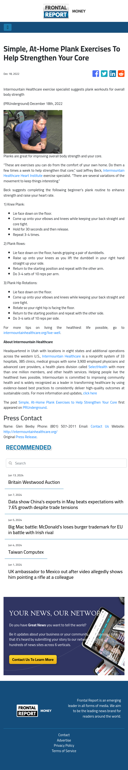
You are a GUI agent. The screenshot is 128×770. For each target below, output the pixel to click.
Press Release (26, 436)
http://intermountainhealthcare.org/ (30, 431)
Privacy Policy (64, 745)
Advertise (64, 740)
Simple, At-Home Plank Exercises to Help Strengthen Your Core (68, 402)
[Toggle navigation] (8, 27)
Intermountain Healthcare (61, 356)
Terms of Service (64, 750)
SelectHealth (98, 366)
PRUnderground (35, 407)
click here (90, 393)
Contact (64, 734)
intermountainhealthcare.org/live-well (32, 332)
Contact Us (100, 426)
